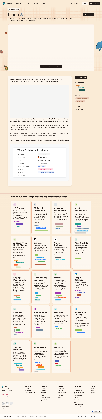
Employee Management (82, 98)
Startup (26, 394)
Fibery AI (43, 396)
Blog (75, 389)
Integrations (44, 394)
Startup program (78, 396)
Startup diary (94, 390)
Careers (93, 392)
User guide (60, 394)
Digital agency (28, 390)
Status (59, 397)
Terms (17, 416)
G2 (2, 398)
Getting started (61, 389)
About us (93, 389)
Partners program (78, 394)
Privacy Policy (24, 416)
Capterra (7, 398)
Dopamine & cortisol (79, 392)
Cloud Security (42, 416)
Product (27, 389)
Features (43, 390)
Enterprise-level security (5, 407)
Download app (44, 399)
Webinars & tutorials (62, 392)
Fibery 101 (76, 403)
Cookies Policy (33, 416)
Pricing (44, 3)
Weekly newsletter (78, 401)
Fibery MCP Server (45, 397)
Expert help (60, 390)
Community (60, 399)
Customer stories (78, 390)
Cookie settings (78, 406)
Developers (60, 396)
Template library (45, 392)
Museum (93, 394)
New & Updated (80, 101)
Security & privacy (78, 404)
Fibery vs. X (77, 397)
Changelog (77, 399)
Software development (30, 392)
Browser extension (45, 401)
